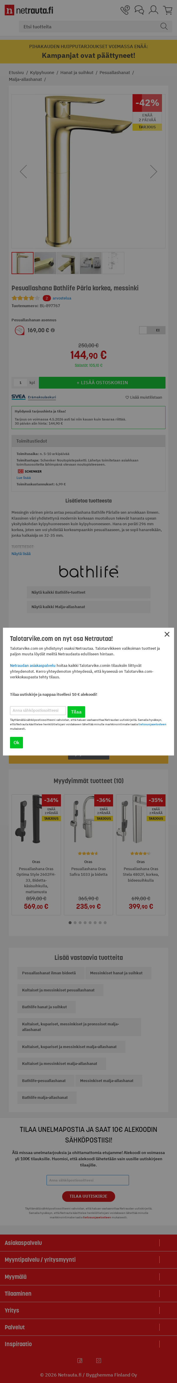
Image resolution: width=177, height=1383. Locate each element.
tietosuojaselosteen (152, 724)
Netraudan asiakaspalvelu (33, 665)
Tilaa (76, 712)
